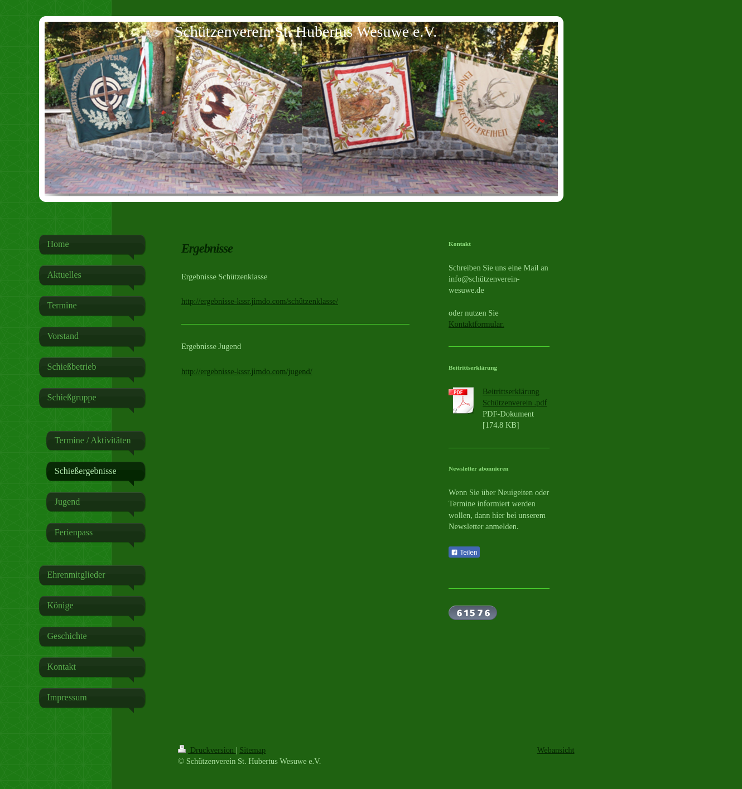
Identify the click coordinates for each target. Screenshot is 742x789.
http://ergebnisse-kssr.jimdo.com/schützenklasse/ (259, 301)
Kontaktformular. (476, 324)
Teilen (464, 552)
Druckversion (207, 750)
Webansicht (556, 750)
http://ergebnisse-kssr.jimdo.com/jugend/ (246, 371)
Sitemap (252, 750)
